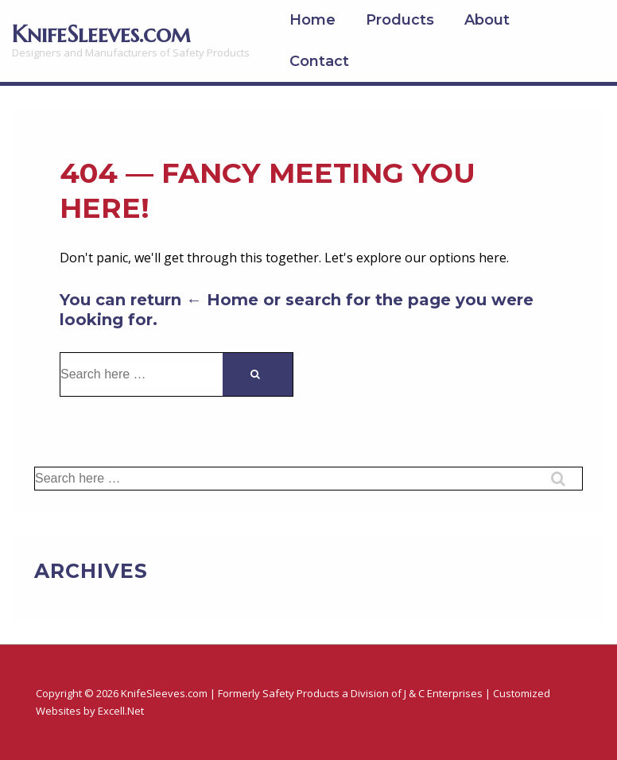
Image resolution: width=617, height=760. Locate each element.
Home (312, 20)
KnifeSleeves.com (101, 33)
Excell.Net (121, 711)
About (487, 20)
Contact (319, 61)
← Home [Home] (222, 299)
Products (400, 20)
